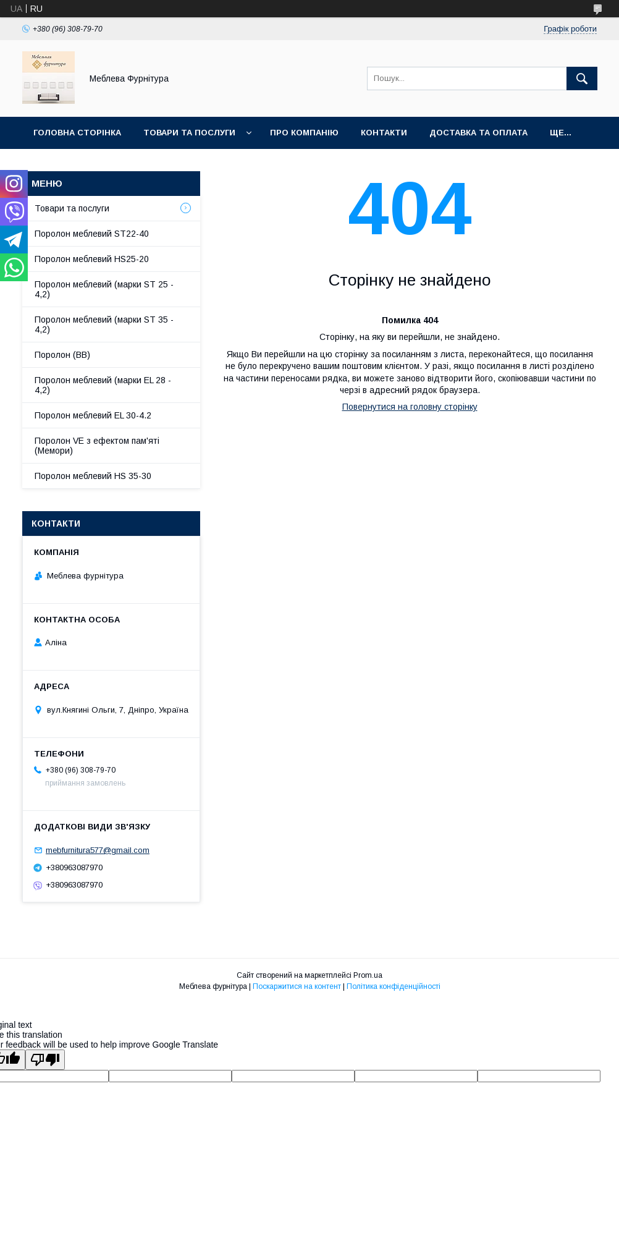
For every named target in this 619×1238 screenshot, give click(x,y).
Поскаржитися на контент (297, 986)
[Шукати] (581, 78)
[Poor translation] (45, 1059)
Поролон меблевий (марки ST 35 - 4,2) (104, 324)
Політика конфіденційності (393, 986)
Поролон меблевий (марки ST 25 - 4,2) (104, 289)
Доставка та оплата (478, 132)
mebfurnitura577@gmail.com (97, 850)
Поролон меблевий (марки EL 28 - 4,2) (103, 385)
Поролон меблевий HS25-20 (92, 259)
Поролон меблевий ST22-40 (92, 234)
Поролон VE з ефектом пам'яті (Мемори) (97, 446)
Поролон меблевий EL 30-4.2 (93, 415)
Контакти (384, 132)
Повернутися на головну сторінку (410, 407)
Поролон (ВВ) (62, 355)
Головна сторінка (77, 132)
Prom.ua (367, 975)
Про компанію (304, 132)
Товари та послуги (189, 132)
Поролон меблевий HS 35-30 (93, 476)
